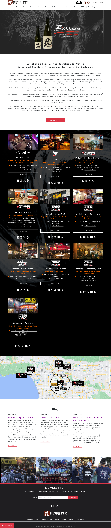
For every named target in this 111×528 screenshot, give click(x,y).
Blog (64, 519)
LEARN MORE (55, 120)
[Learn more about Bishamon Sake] (55, 32)
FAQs (71, 519)
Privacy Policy (73, 523)
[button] (57, 7)
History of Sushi (50, 417)
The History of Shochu (21, 417)
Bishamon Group (32, 519)
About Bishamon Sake (50, 519)
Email (35, 498)
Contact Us (81, 519)
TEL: (23, 169)
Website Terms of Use (40, 523)
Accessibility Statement (58, 523)
